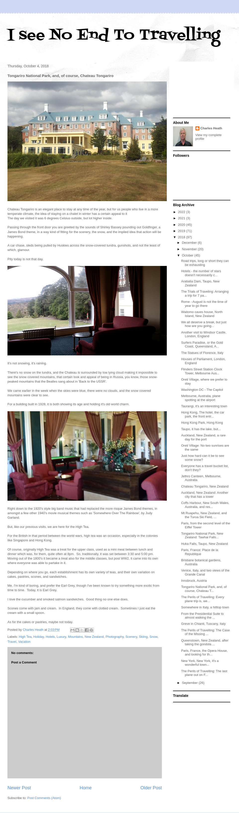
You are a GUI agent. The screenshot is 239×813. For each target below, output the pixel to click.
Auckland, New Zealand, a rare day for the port (203, 437)
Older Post (151, 787)
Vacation (24, 642)
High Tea (25, 637)
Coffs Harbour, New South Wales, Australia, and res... (205, 505)
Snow (154, 637)
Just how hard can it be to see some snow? (202, 458)
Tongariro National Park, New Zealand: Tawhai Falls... (202, 535)
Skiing (143, 637)
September (190, 683)
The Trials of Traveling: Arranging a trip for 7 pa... (205, 293)
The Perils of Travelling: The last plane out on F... (204, 673)
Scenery (131, 637)
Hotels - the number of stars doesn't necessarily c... (201, 273)
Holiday (38, 637)
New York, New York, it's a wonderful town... (200, 663)
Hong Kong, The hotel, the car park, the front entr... (202, 414)
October (188, 255)
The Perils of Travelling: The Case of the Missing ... (205, 632)
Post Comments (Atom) (44, 798)
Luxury (61, 637)
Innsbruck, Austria (194, 580)
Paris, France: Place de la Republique (199, 552)
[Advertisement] (201, 90)
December (190, 242)
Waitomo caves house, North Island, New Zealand (201, 314)
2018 (182, 237)
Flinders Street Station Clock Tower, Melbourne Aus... (201, 371)
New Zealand (94, 637)
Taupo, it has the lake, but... (201, 429)
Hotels (50, 637)
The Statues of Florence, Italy (202, 353)
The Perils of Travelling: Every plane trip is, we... (202, 599)
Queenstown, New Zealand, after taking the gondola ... (204, 642)
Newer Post (19, 787)
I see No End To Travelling (113, 35)
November (190, 249)
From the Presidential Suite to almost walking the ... (202, 616)
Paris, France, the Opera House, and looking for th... (204, 652)
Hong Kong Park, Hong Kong (202, 422)
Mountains (75, 637)
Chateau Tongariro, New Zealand (205, 486)
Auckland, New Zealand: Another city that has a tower (204, 494)
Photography (115, 637)
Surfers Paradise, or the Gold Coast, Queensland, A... (202, 344)
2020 (182, 225)
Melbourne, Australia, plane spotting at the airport (200, 398)
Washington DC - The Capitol (202, 390)
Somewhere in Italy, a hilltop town (205, 607)
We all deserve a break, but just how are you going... (203, 324)
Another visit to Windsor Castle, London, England (203, 334)
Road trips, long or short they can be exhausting (205, 263)
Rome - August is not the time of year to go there (204, 304)
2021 (182, 218)
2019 (182, 231)
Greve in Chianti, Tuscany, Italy (203, 624)
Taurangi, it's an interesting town (204, 406)
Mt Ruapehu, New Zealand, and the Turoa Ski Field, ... (204, 515)
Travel (11, 642)
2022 (182, 212)
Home (86, 787)
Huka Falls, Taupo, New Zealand (204, 544)
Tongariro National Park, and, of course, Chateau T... (204, 589)
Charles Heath (211, 128)
